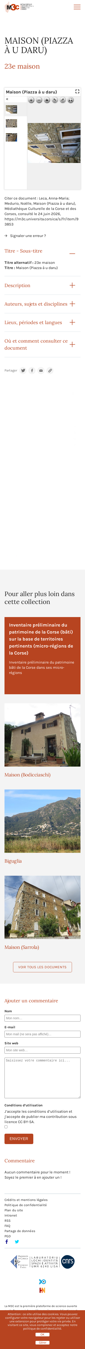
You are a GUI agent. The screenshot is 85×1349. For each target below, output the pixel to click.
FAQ (7, 1226)
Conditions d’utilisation (23, 1105)
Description (17, 285)
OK (42, 1334)
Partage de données (19, 1231)
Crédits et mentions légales (26, 1200)
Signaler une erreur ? (28, 235)
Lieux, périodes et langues (33, 322)
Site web (11, 1043)
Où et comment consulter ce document (36, 344)
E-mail (9, 1027)
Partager (10, 370)
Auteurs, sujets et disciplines (35, 304)
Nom (8, 1011)
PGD (7, 1236)
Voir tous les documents (42, 967)
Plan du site (13, 1210)
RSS (7, 1221)
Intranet (10, 1215)
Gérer (42, 1342)
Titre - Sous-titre (23, 251)
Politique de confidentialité (25, 1205)
